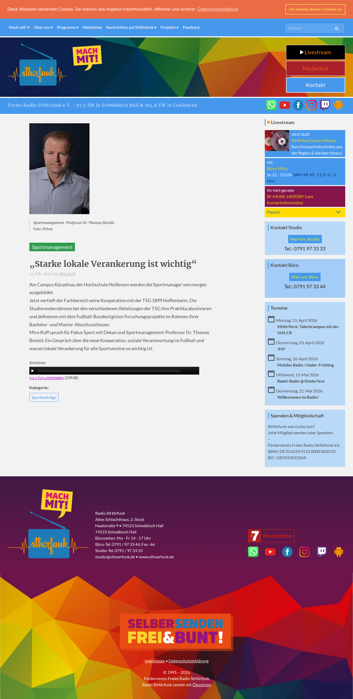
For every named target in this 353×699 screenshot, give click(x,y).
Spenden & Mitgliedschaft (297, 415)
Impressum (155, 660)
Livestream (315, 52)
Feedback (191, 27)
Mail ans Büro (305, 276)
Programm (66, 27)
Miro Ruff (67, 274)
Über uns (42, 27)
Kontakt (316, 85)
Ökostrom (201, 684)
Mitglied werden (292, 432)
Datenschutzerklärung (189, 660)
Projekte (168, 27)
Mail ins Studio (305, 238)
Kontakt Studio (286, 227)
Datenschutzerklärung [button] (218, 9)
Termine (279, 308)
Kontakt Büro (285, 265)
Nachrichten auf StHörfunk (130, 27)
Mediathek (92, 27)
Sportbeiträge (44, 397)
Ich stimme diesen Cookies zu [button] (315, 9)
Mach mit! (18, 27)
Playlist (273, 211)
